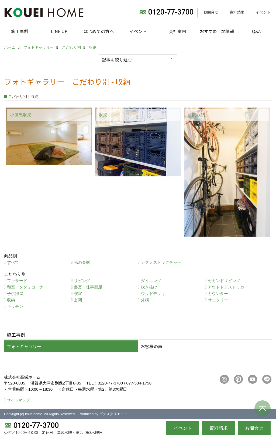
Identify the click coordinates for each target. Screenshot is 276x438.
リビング (82, 280)
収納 (11, 300)
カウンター (218, 293)
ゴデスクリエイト (113, 414)
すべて (13, 262)
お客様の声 (151, 346)
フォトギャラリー (24, 346)
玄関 (78, 300)
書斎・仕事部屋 (88, 287)
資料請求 (236, 12)
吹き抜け (149, 287)
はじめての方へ (99, 31)
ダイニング (151, 280)
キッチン (15, 306)
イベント (263, 12)
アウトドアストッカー (228, 287)
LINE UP (59, 31)
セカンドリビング (224, 280)
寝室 (78, 293)
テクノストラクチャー (161, 262)
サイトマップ (18, 400)
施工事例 (19, 31)
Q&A (256, 31)
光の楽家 (82, 262)
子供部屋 (15, 293)
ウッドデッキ (153, 293)
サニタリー (218, 300)
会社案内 (177, 31)
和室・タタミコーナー (27, 287)
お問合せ (210, 12)
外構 (145, 300)
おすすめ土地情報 (217, 31)
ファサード (17, 280)
